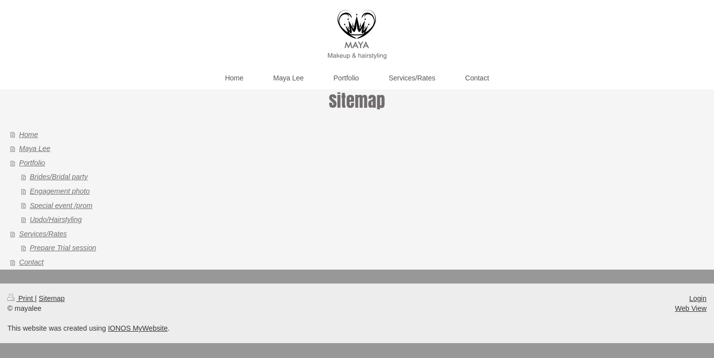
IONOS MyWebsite (138, 328)
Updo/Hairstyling (56, 219)
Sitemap (51, 298)
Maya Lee (35, 148)
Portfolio (32, 163)
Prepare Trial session (63, 248)
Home (28, 135)
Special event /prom (61, 206)
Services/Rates (43, 234)
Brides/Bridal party (59, 177)
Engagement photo (60, 191)
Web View (691, 308)
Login (698, 298)
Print (21, 298)
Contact (31, 262)
